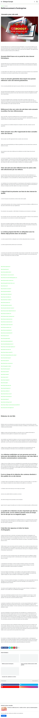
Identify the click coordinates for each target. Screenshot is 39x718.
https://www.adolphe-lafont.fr (6, 272)
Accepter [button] (3, 715)
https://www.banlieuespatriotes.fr (7, 341)
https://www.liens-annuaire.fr (6, 288)
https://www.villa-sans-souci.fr (6, 393)
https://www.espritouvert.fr (5, 266)
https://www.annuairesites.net (6, 330)
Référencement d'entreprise (7, 663)
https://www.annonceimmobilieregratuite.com (9, 277)
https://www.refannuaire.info (6, 385)
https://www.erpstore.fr (5, 360)
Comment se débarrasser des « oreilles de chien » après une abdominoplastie (22, 707)
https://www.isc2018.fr (5, 371)
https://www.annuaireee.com (6, 327)
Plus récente (4, 680)
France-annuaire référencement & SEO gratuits (29, 664)
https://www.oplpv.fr (4, 382)
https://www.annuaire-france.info (7, 324)
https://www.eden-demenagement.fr (7, 407)
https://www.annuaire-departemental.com (8, 310)
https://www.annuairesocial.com (6, 319)
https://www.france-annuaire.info (7, 363)
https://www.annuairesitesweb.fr (6, 332)
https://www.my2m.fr (4, 377)
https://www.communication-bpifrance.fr (8, 346)
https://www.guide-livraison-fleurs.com (8, 283)
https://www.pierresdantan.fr (6, 291)
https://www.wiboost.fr (5, 399)
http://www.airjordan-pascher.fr (6, 305)
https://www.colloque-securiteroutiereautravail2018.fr (10, 404)
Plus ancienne (34, 680)
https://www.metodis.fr (5, 374)
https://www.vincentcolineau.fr (6, 396)
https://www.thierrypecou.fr (6, 388)
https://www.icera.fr (4, 285)
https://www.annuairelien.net (6, 313)
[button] (1, 2)
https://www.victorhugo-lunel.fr (6, 402)
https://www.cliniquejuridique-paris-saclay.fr (8, 355)
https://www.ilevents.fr (5, 269)
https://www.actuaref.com (5, 302)
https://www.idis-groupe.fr (5, 368)
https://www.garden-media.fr (6, 366)
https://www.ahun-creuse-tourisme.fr (7, 274)
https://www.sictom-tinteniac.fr (6, 294)
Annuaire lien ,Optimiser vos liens (9, 676)
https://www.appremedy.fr (5, 338)
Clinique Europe (8, 1)
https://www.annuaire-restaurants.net (7, 316)
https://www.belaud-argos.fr (6, 357)
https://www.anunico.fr (5, 335)
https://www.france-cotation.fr (6, 299)
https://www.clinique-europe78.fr (6, 352)
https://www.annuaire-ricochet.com (7, 280)
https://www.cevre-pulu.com (6, 349)
